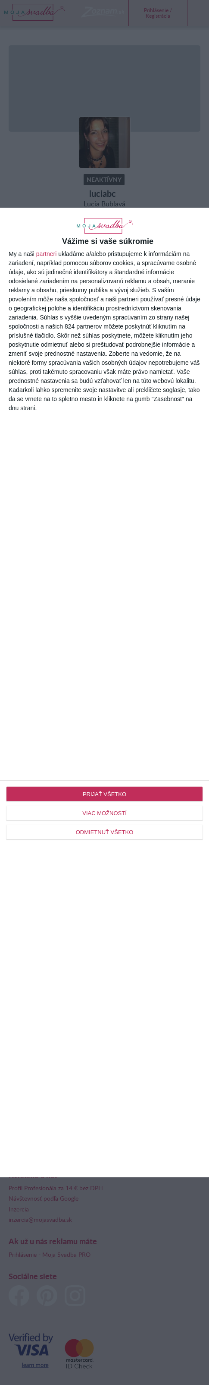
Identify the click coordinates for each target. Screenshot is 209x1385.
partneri (46, 254)
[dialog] (104, 692)
